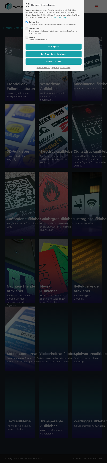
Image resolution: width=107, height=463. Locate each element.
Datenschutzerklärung (58, 17)
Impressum (55, 68)
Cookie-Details (65, 68)
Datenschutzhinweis (43, 68)
